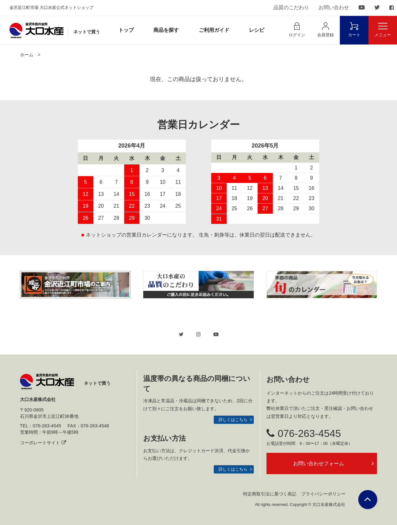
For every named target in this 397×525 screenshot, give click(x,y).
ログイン (297, 29)
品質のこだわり (291, 7)
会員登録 (325, 29)
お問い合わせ (334, 7)
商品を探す (166, 30)
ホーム (26, 54)
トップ (126, 30)
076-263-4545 (303, 433)
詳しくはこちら (233, 419)
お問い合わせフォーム (318, 463)
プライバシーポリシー (323, 493)
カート (354, 29)
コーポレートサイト (43, 442)
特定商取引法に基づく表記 (269, 493)
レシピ (256, 30)
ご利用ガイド (214, 30)
